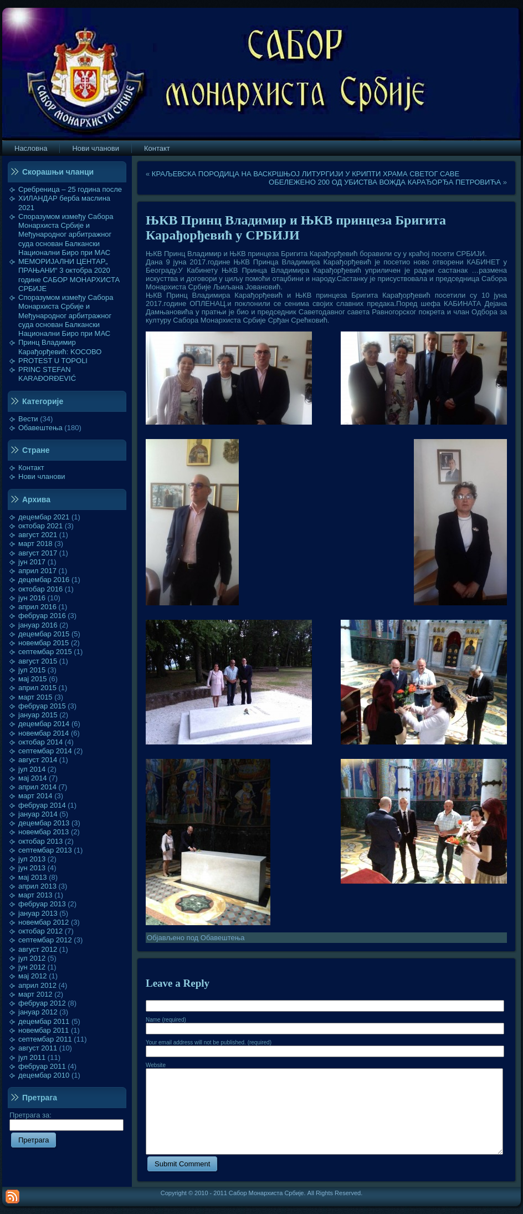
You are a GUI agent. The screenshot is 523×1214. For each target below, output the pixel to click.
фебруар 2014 (42, 805)
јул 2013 (31, 859)
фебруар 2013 (42, 904)
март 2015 (35, 697)
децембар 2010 (43, 1075)
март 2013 (35, 895)
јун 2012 (31, 967)
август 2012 (37, 949)
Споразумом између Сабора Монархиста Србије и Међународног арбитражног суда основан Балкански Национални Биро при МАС (66, 234)
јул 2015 (31, 670)
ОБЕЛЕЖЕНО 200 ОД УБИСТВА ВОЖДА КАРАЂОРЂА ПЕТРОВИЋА (385, 182)
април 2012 (37, 985)
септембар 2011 (45, 1039)
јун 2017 (31, 562)
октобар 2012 (40, 931)
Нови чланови (41, 476)
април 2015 (37, 687)
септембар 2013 (45, 850)
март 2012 (35, 994)
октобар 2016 (40, 589)
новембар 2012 (43, 922)
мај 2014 (32, 778)
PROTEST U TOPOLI (53, 360)
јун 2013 (31, 868)
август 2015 (37, 661)
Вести (28, 419)
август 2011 (37, 1048)
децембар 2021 (43, 517)
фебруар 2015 (42, 706)
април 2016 (37, 607)
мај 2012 (32, 976)
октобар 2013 (40, 841)
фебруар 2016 (42, 615)
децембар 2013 (43, 823)
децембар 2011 (43, 1021)
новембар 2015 (43, 643)
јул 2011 (31, 1057)
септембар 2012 (45, 940)
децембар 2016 (43, 579)
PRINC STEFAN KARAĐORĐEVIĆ (47, 373)
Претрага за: (66, 1120)
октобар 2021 (40, 526)
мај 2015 (32, 679)
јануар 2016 (38, 625)
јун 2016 (31, 598)
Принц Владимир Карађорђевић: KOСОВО (59, 346)
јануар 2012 (38, 1012)
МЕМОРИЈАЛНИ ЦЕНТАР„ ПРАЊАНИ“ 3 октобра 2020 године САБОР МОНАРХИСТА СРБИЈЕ (69, 275)
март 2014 (35, 796)
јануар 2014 (38, 814)
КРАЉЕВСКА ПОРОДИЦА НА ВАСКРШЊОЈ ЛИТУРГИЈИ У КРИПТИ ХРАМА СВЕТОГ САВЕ (305, 174)
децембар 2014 (43, 724)
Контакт (31, 467)
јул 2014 (31, 769)
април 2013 (37, 886)
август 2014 (37, 760)
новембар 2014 (43, 733)
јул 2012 (31, 958)
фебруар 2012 (42, 1003)
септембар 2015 (45, 651)
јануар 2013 (38, 913)
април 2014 (37, 787)
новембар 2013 (43, 832)
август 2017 (37, 553)
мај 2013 (32, 877)
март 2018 (35, 543)
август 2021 (37, 535)
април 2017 (37, 571)
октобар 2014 (40, 742)
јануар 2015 (38, 715)
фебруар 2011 (42, 1066)
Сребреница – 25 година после (70, 189)
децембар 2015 (43, 634)
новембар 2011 (43, 1030)
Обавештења (40, 428)
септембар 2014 (45, 751)
